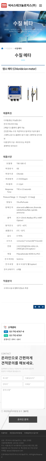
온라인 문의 (23, 419)
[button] (35, 307)
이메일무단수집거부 (31, 433)
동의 (11, 411)
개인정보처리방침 (16, 433)
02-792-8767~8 (16, 331)
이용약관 (4, 433)
